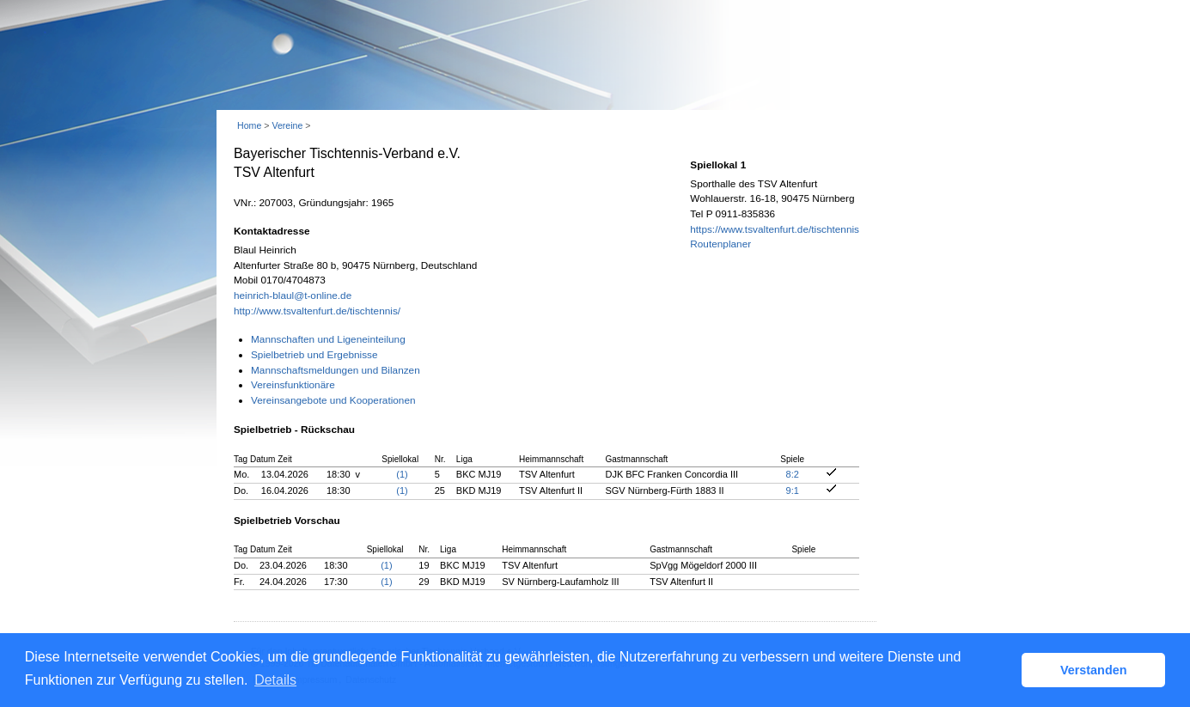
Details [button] (275, 680)
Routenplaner (720, 244)
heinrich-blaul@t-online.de (292, 296)
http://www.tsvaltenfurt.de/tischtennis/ (317, 311)
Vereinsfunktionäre (293, 385)
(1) (401, 474)
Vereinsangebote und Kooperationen (333, 400)
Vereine (287, 125)
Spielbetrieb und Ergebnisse (314, 355)
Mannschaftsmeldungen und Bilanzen (335, 370)
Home (249, 125)
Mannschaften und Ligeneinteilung (328, 339)
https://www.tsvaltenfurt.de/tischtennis (774, 229)
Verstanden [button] (1093, 670)
